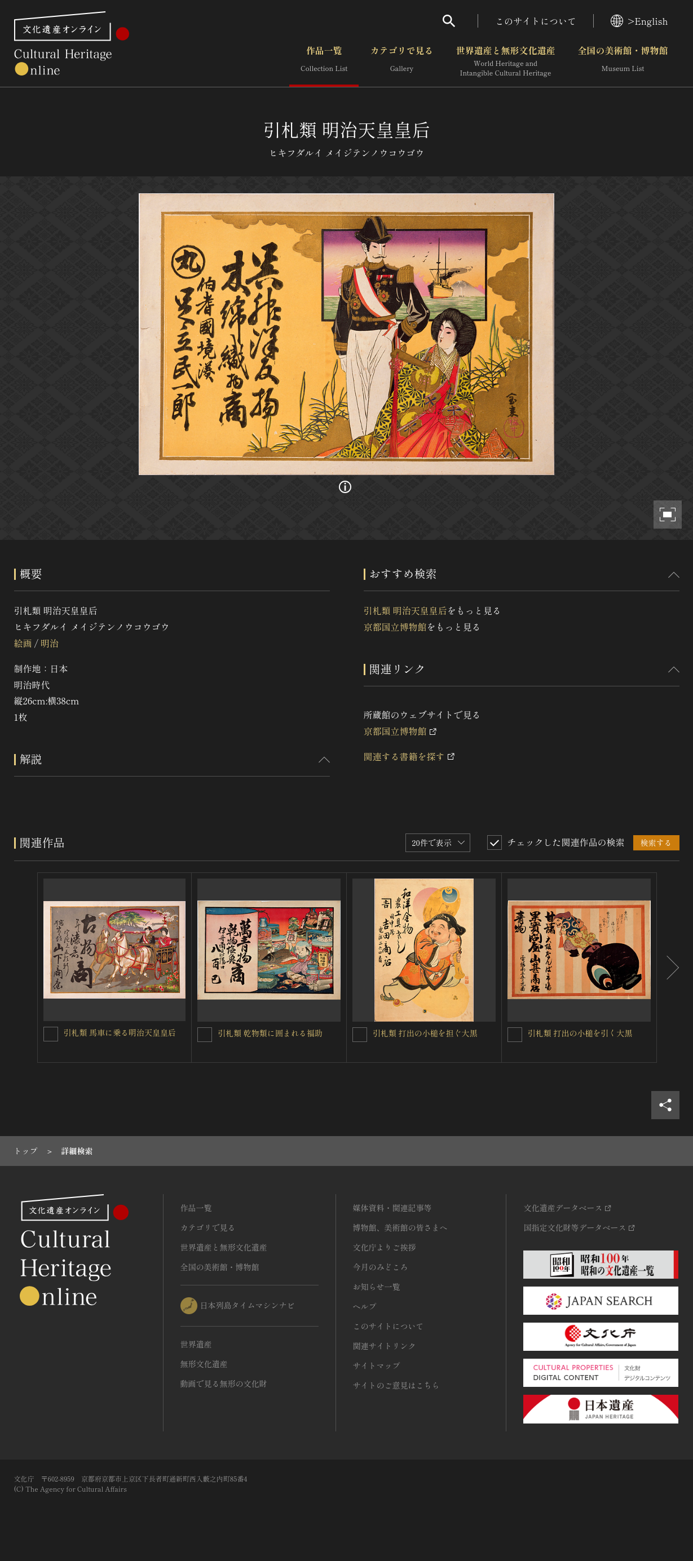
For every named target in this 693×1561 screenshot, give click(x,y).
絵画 (23, 643)
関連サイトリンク (384, 1345)
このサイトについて (535, 21)
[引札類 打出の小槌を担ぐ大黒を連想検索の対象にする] (359, 1034)
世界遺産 (196, 1344)
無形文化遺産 (204, 1363)
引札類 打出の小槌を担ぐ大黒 (425, 1033)
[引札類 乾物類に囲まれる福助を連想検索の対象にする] (204, 1034)
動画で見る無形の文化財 (223, 1383)
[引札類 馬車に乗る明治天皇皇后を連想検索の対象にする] (50, 1034)
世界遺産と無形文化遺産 (505, 61)
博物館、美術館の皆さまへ (400, 1227)
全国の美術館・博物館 (622, 61)
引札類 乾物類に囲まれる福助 (270, 1033)
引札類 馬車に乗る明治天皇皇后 (120, 1032)
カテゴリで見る (401, 61)
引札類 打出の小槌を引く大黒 (580, 1033)
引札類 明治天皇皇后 (405, 610)
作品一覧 (324, 61)
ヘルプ (365, 1306)
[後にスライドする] (668, 967)
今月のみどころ (380, 1266)
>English (639, 21)
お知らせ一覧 (376, 1286)
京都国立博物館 (395, 626)
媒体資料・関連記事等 (392, 1207)
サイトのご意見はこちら (396, 1385)
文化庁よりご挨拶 (384, 1247)
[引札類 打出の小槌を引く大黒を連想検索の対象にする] (514, 1034)
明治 (50, 643)
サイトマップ (376, 1365)
